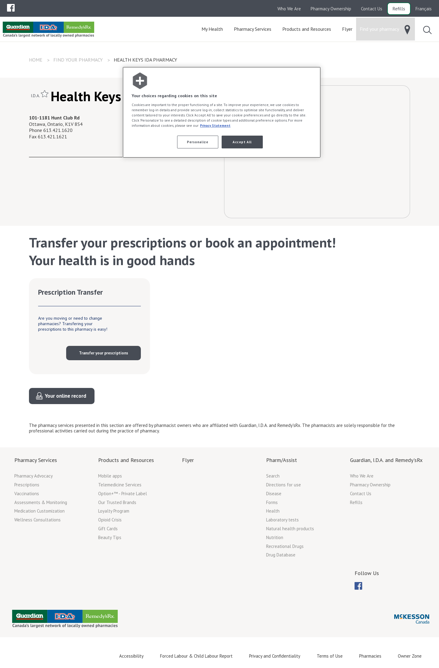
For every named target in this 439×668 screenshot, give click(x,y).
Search (273, 476)
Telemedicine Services (119, 485)
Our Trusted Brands (117, 502)
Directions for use (283, 485)
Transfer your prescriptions (103, 353)
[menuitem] (11, 8)
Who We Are (289, 9)
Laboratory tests (282, 520)
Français (424, 9)
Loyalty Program (113, 511)
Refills (399, 9)
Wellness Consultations (37, 520)
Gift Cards (108, 528)
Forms (272, 502)
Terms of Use (330, 656)
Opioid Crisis (110, 520)
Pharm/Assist (281, 460)
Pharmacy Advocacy (33, 476)
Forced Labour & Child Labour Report (196, 656)
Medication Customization (39, 511)
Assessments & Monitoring (40, 502)
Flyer (188, 460)
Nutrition (274, 537)
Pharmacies (370, 656)
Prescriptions (26, 485)
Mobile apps (110, 476)
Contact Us (371, 9)
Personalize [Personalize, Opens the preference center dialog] (197, 142)
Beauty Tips (109, 537)
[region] (222, 112)
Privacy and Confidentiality (274, 656)
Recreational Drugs (285, 546)
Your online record (65, 396)
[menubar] (10, 7)
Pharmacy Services (35, 460)
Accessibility (131, 656)
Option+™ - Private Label (122, 493)
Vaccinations (26, 493)
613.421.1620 (58, 130)
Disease (273, 493)
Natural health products (290, 528)
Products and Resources (126, 460)
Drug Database (280, 555)
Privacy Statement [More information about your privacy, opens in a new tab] (215, 125)
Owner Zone (410, 656)
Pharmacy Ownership (331, 9)
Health (273, 511)
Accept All (242, 142)
